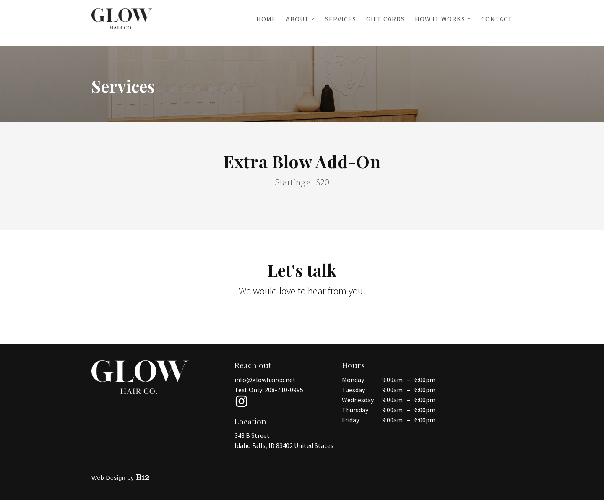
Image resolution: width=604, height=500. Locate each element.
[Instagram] (241, 401)
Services (340, 19)
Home (266, 19)
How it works (440, 19)
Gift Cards (385, 19)
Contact (497, 19)
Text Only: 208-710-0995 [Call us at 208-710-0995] (268, 389)
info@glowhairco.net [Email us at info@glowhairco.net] (265, 379)
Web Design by (120, 477)
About (297, 19)
